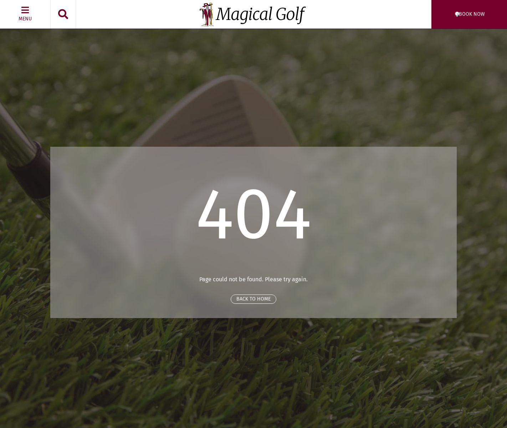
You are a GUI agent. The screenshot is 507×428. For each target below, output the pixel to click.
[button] (63, 14)
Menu (25, 19)
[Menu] (25, 10)
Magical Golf (260, 14)
